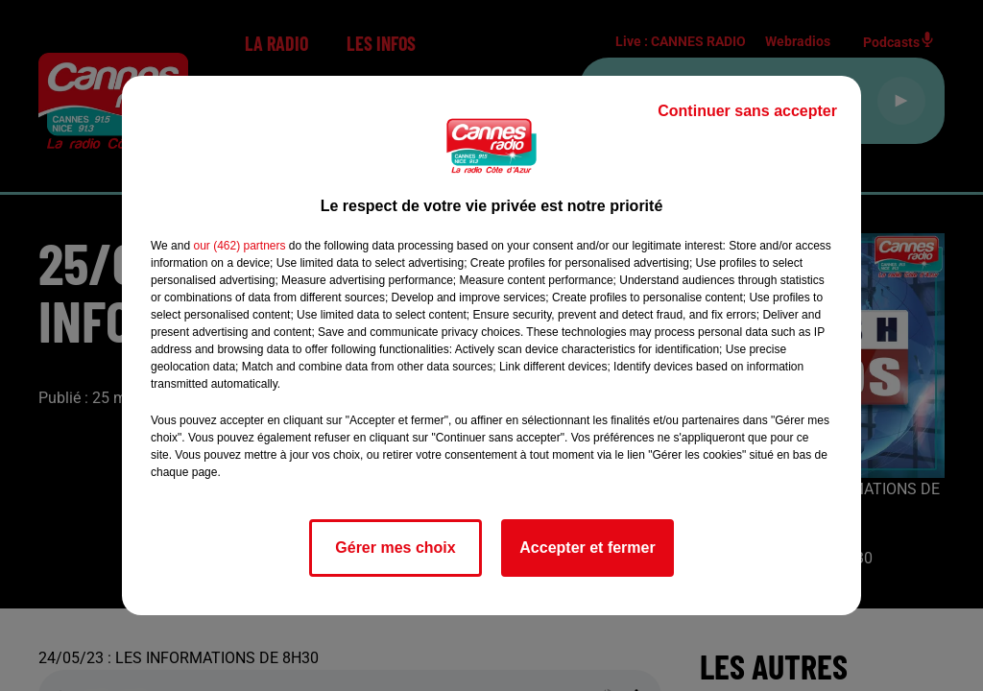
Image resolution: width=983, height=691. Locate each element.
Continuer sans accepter (747, 111)
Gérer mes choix (395, 547)
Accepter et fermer (587, 547)
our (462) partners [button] (239, 245)
